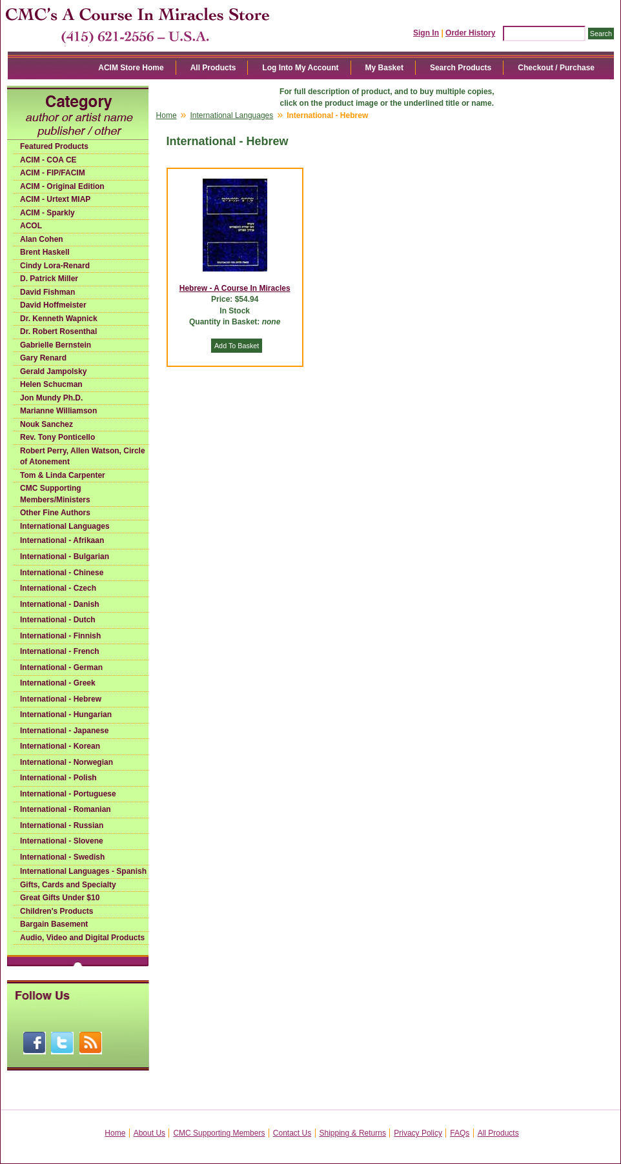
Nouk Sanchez (46, 424)
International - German (61, 667)
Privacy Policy (418, 1133)
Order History (470, 32)
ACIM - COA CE (48, 159)
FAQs (459, 1133)
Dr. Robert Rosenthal (58, 331)
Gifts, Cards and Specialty (68, 884)
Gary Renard (43, 357)
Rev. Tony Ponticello (57, 437)
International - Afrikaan (62, 540)
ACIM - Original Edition (62, 186)
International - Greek (58, 682)
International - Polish (58, 777)
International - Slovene (61, 840)
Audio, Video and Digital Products (82, 937)
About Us (149, 1133)
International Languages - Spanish (83, 871)
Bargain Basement (54, 924)
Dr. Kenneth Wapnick (58, 318)
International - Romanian (65, 809)
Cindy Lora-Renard (55, 265)
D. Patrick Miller (49, 278)
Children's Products (57, 911)
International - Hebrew (60, 699)
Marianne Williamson (58, 410)
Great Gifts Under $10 (59, 897)
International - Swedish (62, 857)
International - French (59, 651)
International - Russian (61, 825)
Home (166, 115)
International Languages (65, 526)
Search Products (460, 67)
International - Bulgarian (64, 556)
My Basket (384, 67)
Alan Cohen (41, 239)
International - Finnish (60, 635)
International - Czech (58, 588)
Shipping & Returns (353, 1133)
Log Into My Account (300, 67)
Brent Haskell (45, 252)
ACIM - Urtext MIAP (55, 199)
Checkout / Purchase (556, 67)
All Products (213, 67)
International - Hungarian (66, 714)
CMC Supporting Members (219, 1133)
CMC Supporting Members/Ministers (55, 494)
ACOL (31, 225)
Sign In (426, 32)
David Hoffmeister (53, 305)
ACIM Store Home (130, 67)
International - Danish (59, 604)
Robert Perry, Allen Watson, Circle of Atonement (82, 456)
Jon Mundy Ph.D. (51, 397)
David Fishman (47, 292)
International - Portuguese (68, 793)
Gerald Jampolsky (53, 371)
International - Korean (60, 746)
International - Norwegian (66, 762)
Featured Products (54, 146)
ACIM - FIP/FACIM (52, 172)
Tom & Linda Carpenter (62, 475)
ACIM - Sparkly (47, 212)
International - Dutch (58, 619)
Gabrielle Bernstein (55, 345)
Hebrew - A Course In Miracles (234, 288)
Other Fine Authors (55, 512)
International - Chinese (61, 572)
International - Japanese (64, 730)
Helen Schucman (51, 384)
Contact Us (292, 1133)
